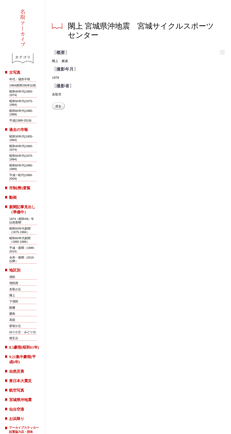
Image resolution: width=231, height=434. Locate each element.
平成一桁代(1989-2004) (21, 177)
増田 (12, 277)
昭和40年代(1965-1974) (21, 93)
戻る (58, 106)
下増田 (13, 301)
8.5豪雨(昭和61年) (24, 347)
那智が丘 (15, 326)
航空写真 (16, 390)
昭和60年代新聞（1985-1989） (19, 239)
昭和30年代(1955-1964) (21, 138)
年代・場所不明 (19, 79)
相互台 (13, 338)
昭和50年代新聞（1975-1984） (19, 230)
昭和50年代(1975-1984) (21, 102)
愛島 (12, 313)
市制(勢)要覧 (19, 188)
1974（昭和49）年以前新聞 (21, 220)
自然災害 (16, 371)
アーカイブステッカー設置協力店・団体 (24, 429)
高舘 (12, 319)
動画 (13, 197)
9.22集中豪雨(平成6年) (22, 359)
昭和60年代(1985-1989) (21, 112)
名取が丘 (15, 289)
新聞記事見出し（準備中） (22, 209)
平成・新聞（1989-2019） (22, 249)
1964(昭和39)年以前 (22, 85)
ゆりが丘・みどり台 (22, 332)
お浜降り (16, 419)
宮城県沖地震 (20, 400)
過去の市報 (18, 130)
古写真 (14, 72)
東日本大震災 (20, 381)
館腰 (12, 307)
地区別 (14, 270)
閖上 (12, 295)
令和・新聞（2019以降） (21, 259)
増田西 (13, 283)
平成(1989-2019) (20, 120)
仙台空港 (16, 409)
